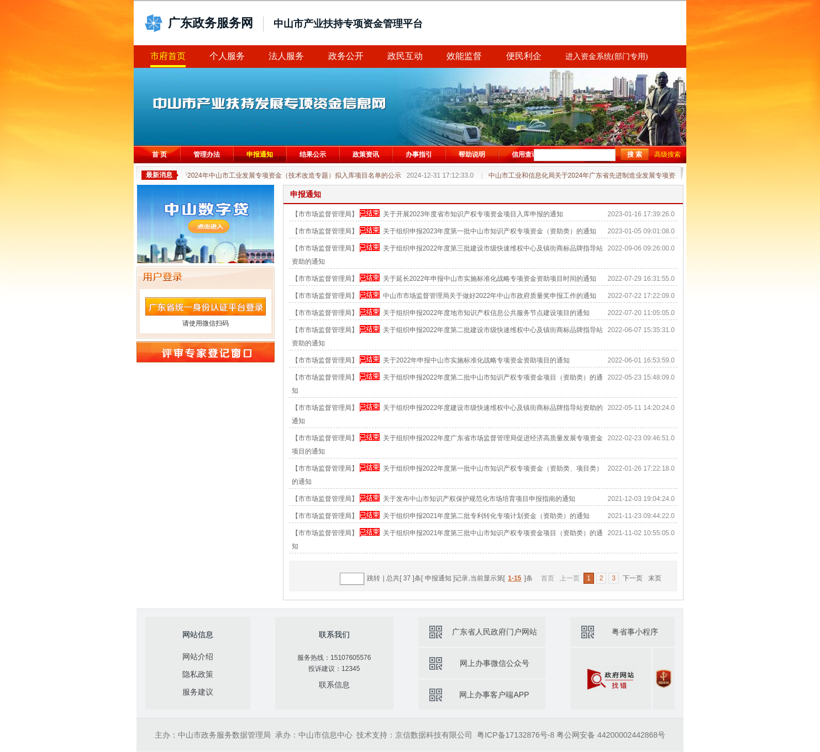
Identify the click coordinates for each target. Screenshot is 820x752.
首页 (547, 578)
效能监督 (464, 56)
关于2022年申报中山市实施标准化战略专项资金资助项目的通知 (476, 360)
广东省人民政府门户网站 (494, 631)
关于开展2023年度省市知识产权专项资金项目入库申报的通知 (473, 214)
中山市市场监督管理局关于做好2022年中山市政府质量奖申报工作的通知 (490, 296)
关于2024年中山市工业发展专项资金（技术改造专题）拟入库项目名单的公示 (325, 175)
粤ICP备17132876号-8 (515, 734)
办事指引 (419, 154)
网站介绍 (197, 656)
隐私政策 (197, 674)
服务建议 (197, 691)
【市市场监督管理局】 (325, 214)
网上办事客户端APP (494, 694)
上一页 (570, 578)
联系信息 (334, 684)
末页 (654, 578)
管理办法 (206, 154)
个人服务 (227, 56)
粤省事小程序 (635, 631)
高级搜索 (667, 154)
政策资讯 (366, 154)
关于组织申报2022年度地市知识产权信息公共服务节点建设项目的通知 (486, 313)
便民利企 (524, 56)
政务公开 (346, 56)
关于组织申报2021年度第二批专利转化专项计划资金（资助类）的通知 (486, 516)
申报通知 (259, 154)
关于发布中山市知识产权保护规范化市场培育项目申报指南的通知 (479, 499)
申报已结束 (370, 213)
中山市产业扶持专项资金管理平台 (348, 23)
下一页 (633, 578)
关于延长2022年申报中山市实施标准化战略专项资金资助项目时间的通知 (490, 278)
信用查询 (525, 154)
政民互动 (405, 56)
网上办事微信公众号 (494, 663)
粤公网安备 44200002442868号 (610, 734)
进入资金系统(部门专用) (606, 56)
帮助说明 (472, 154)
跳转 (373, 578)
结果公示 (312, 154)
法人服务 (286, 56)
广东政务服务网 (210, 23)
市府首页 (168, 56)
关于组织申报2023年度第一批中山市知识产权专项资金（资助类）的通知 (490, 231)
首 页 (159, 154)
